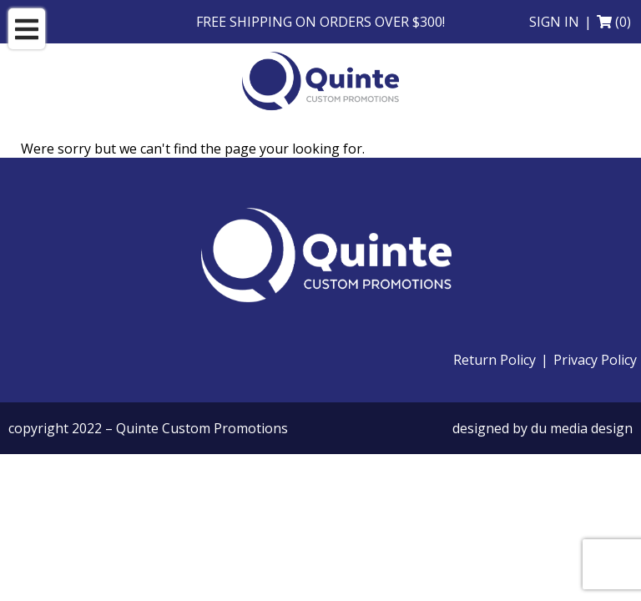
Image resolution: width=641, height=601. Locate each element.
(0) (623, 22)
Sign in (554, 22)
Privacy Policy (595, 360)
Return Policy (494, 360)
